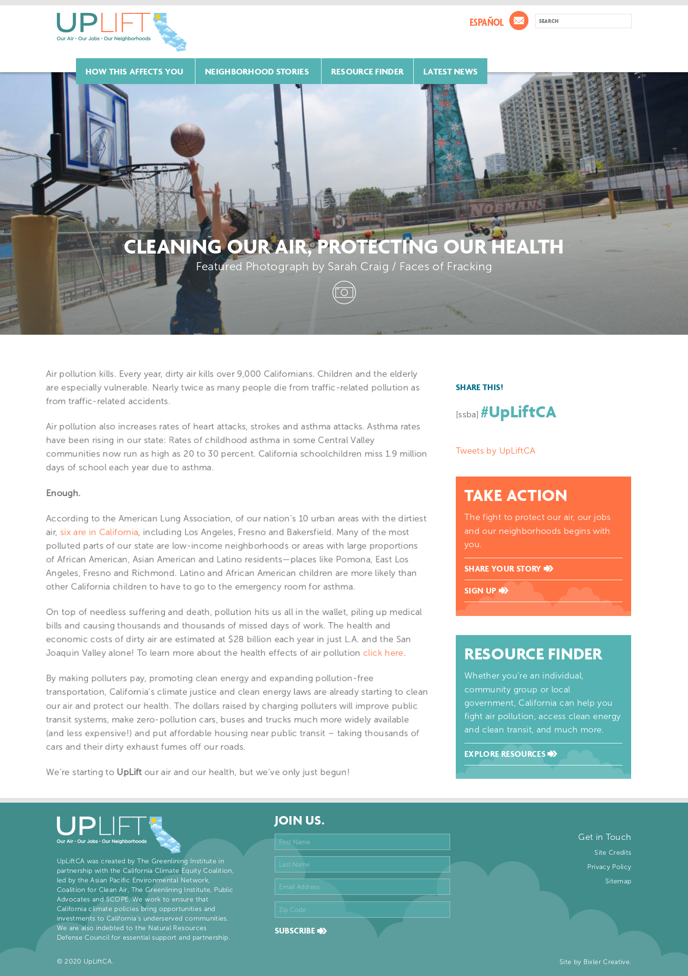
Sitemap (618, 881)
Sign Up (486, 590)
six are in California (114, 536)
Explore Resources (510, 754)
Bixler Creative (606, 962)
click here (367, 644)
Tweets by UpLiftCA (495, 451)
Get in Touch (604, 837)
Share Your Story (508, 568)
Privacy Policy (609, 867)
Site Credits (612, 853)
